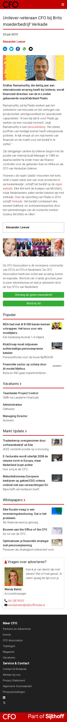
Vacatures (11, 383)
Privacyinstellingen (14, 692)
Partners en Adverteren (17, 629)
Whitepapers (13, 500)
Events (7, 634)
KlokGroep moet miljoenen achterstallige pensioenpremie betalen (23, 349)
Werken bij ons (12, 674)
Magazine (8, 651)
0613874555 (16, 600)
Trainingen (9, 646)
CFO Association (13, 640)
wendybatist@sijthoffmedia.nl (26, 605)
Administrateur (12, 404)
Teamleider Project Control (20, 393)
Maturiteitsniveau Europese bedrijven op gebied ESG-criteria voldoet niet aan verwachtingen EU (25, 481)
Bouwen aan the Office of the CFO (25, 529)
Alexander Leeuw (14, 41)
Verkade (17, 201)
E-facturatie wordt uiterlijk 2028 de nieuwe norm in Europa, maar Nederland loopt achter (25, 461)
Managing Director (15, 416)
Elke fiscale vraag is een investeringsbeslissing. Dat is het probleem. (24, 514)
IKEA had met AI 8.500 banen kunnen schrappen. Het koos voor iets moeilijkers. (26, 329)
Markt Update (13, 431)
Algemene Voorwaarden (17, 686)
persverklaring (36, 127)
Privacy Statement (14, 680)
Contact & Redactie (15, 669)
